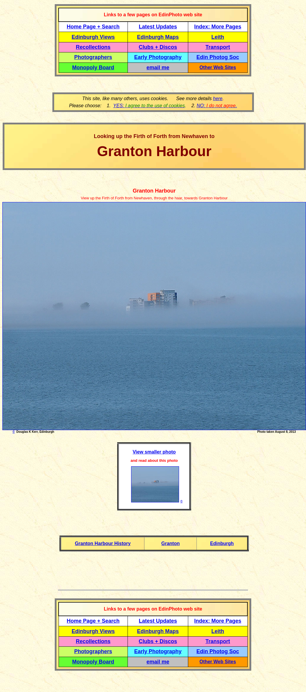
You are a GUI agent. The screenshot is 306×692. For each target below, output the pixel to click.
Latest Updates (158, 27)
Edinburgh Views (93, 37)
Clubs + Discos (158, 47)
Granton (170, 543)
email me (157, 68)
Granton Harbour (154, 191)
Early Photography (158, 57)
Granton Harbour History (103, 543)
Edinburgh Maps (158, 37)
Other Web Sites (217, 67)
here (218, 98)
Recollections (93, 47)
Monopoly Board (93, 68)
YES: (149, 105)
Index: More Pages (217, 27)
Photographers (93, 57)
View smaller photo (154, 451)
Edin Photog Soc (218, 57)
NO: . (217, 105)
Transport (217, 47)
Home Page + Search (93, 27)
